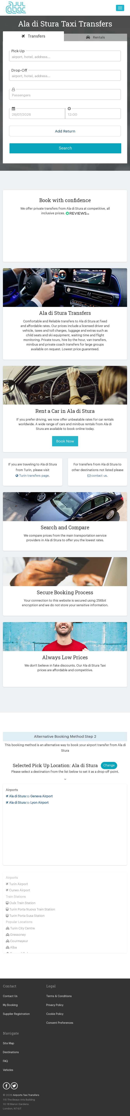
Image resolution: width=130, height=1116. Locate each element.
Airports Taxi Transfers (24, 1089)
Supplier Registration (15, 1008)
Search (65, 148)
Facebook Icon (6, 1080)
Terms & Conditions (58, 990)
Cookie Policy (54, 1008)
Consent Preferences (59, 1017)
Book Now (65, 441)
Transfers (36, 36)
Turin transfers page (32, 475)
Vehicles (8, 1064)
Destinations (10, 1046)
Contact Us (9, 990)
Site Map (8, 1037)
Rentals (98, 37)
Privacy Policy (54, 999)
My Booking (10, 999)
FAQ (5, 1055)
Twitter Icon (14, 1080)
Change (109, 759)
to (29, 790)
